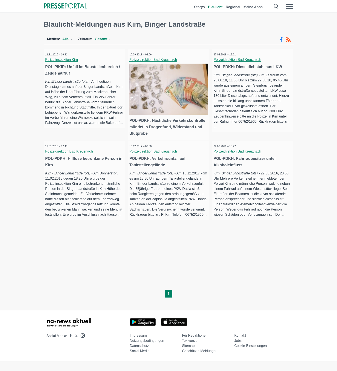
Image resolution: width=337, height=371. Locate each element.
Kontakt (240, 345)
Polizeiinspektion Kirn (63, 59)
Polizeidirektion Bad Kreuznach (155, 59)
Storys (199, 7)
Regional (233, 7)
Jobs (238, 350)
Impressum (138, 345)
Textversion (190, 350)
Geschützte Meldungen (200, 360)
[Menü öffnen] (289, 6)
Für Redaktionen (194, 345)
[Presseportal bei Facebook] (69, 345)
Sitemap (188, 355)
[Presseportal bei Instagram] (81, 345)
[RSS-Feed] (288, 40)
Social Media (140, 360)
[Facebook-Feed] (281, 40)
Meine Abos (253, 7)
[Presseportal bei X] (75, 345)
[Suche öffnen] (276, 6)
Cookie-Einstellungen (250, 355)
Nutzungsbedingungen (147, 350)
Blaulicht (215, 7)
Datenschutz (139, 355)
